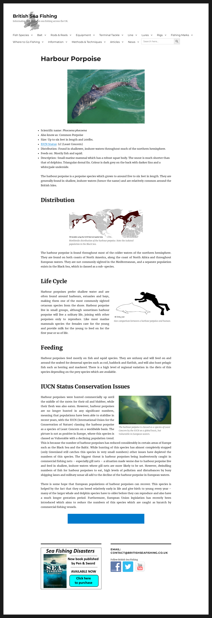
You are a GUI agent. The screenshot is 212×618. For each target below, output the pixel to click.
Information (56, 42)
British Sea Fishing (35, 16)
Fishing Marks (180, 35)
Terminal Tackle (109, 35)
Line (130, 35)
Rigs (160, 35)
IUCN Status (49, 144)
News (131, 42)
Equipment (83, 35)
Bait (39, 35)
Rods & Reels (59, 35)
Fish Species (21, 35)
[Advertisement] (106, 519)
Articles (115, 42)
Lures (145, 35)
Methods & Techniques (87, 42)
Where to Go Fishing (26, 42)
